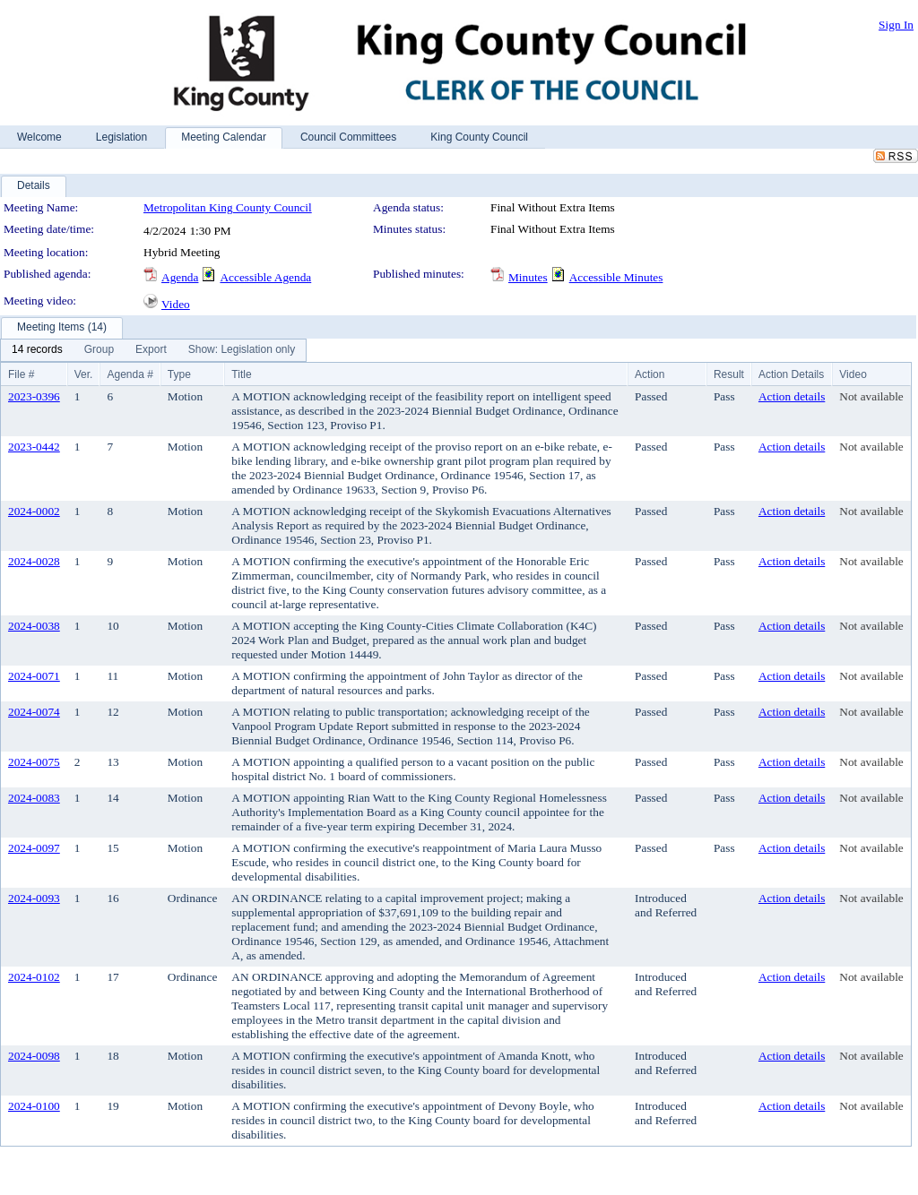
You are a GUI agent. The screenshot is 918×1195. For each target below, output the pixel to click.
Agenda (179, 277)
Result (729, 374)
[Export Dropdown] (151, 350)
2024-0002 (34, 511)
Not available (871, 396)
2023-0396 (34, 396)
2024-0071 (34, 676)
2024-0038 (34, 625)
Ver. (83, 374)
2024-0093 (34, 898)
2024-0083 (34, 797)
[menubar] (153, 350)
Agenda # (129, 374)
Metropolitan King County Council (227, 207)
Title (241, 374)
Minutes (528, 277)
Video (175, 304)
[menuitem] (37, 350)
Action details (791, 396)
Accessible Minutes (616, 277)
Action (649, 374)
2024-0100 (34, 1106)
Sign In (896, 24)
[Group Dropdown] (99, 350)
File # (21, 374)
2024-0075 (34, 762)
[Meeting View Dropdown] (242, 350)
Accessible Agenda (265, 277)
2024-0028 (34, 561)
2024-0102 (34, 977)
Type (179, 374)
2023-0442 (34, 446)
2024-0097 (34, 848)
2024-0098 (34, 1055)
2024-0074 (34, 711)
